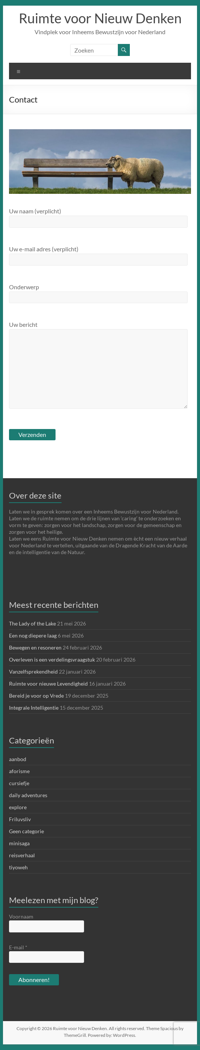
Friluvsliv (20, 819)
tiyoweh (18, 867)
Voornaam (21, 916)
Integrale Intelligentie (34, 707)
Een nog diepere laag (33, 635)
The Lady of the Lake (32, 623)
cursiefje (19, 783)
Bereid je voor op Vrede (36, 695)
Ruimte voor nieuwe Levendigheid (48, 683)
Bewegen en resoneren (35, 647)
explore (18, 807)
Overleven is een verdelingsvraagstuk (52, 659)
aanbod (17, 759)
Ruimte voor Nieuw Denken (100, 18)
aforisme (19, 771)
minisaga (19, 843)
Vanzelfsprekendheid (33, 671)
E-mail (18, 947)
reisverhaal (22, 855)
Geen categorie (26, 831)
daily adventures (28, 795)
